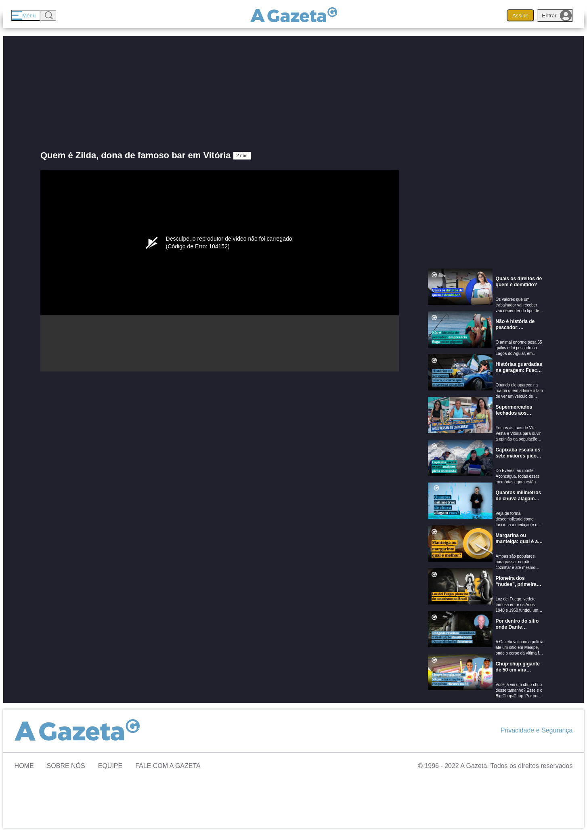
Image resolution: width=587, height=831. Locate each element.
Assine (520, 16)
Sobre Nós (66, 765)
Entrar (557, 15)
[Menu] (25, 15)
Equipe (110, 765)
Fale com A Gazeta (168, 765)
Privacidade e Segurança (537, 730)
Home (24, 765)
